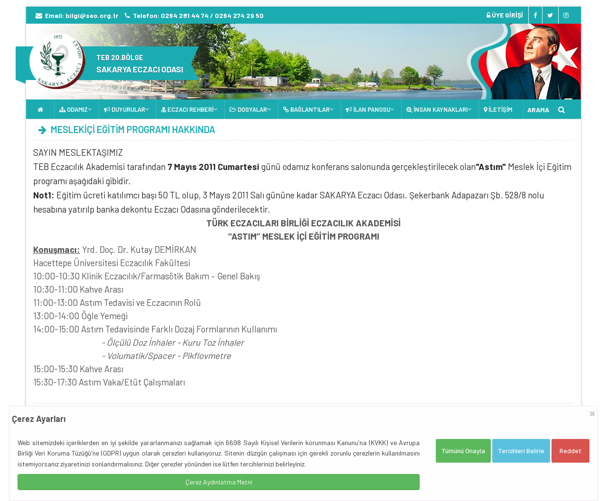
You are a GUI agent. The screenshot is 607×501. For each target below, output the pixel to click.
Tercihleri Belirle (521, 451)
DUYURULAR (124, 109)
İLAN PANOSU (368, 109)
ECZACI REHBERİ (187, 109)
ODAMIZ (73, 109)
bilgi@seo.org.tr (92, 15)
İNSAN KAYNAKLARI (437, 109)
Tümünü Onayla (463, 451)
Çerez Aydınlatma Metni (218, 482)
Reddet (570, 451)
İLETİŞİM (498, 109)
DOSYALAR (248, 109)
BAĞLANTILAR (306, 109)
